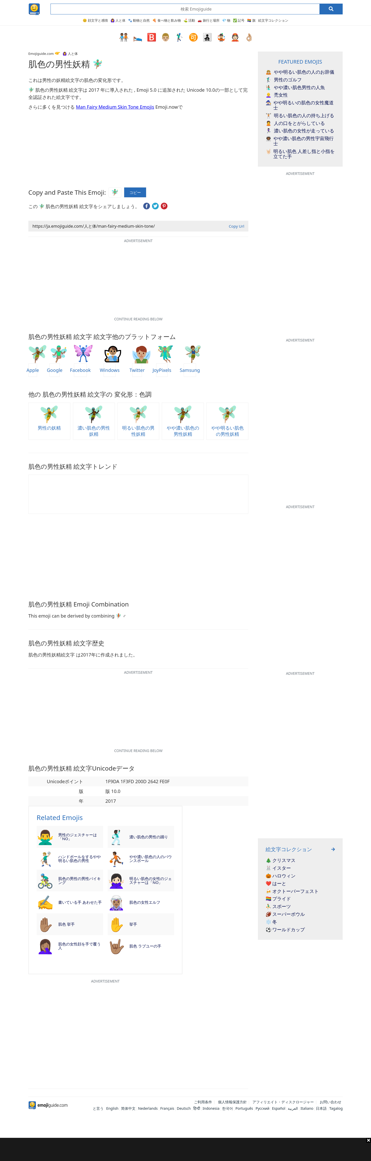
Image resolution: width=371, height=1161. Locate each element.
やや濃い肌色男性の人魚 (295, 87)
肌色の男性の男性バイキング (79, 880)
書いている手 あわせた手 (80, 902)
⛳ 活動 (189, 20)
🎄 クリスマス (281, 860)
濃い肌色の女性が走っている (300, 130)
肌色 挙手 (66, 924)
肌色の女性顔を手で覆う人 (79, 945)
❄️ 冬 (271, 922)
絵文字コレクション (273, 20)
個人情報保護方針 (232, 1101)
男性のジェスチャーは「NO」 (77, 836)
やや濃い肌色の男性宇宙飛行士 (300, 141)
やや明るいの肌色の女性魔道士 (300, 105)
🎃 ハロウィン (281, 875)
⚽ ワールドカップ (285, 929)
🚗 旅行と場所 (208, 20)
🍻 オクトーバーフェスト (292, 891)
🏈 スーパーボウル (285, 914)
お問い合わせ (330, 1101)
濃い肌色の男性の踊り (148, 836)
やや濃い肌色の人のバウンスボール (150, 858)
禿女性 (277, 95)
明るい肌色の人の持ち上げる (300, 115)
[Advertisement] (185, 1149)
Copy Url (236, 226)
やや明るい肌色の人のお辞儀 (300, 72)
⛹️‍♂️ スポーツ (278, 906)
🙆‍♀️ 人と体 (118, 20)
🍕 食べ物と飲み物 (166, 20)
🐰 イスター (278, 868)
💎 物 (226, 20)
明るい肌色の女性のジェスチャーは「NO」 (150, 880)
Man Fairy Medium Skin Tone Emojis (115, 107)
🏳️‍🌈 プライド (278, 898)
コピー (135, 192)
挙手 (133, 924)
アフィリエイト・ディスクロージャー (283, 1101)
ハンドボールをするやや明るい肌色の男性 (79, 858)
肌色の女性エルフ (144, 902)
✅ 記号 (238, 20)
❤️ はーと (276, 883)
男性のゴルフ (284, 79)
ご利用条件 (203, 1101)
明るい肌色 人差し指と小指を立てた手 (300, 154)
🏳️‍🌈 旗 (251, 20)
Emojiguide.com (41, 53)
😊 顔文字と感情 (95, 20)
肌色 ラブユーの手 (145, 946)
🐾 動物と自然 (139, 20)
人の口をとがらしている (295, 123)
